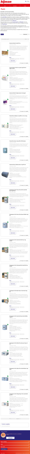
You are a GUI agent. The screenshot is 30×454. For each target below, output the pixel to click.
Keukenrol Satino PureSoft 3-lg (14, 43)
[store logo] (6, 1)
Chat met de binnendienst (10, 438)
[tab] (15, 441)
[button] (18, 63)
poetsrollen (4, 16)
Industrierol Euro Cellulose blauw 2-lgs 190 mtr (17, 164)
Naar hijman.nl (4, 449)
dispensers (14, 20)
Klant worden (13, 60)
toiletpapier (21, 21)
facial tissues (4, 24)
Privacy (4, 453)
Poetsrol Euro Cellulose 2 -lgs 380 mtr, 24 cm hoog (18, 115)
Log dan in (14, 62)
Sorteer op (21, 34)
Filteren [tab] (2, 34)
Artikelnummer (11, 44)
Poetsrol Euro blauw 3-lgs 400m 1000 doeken (17, 141)
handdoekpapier (15, 21)
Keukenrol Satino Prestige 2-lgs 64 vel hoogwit (17, 92)
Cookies (1, 453)
